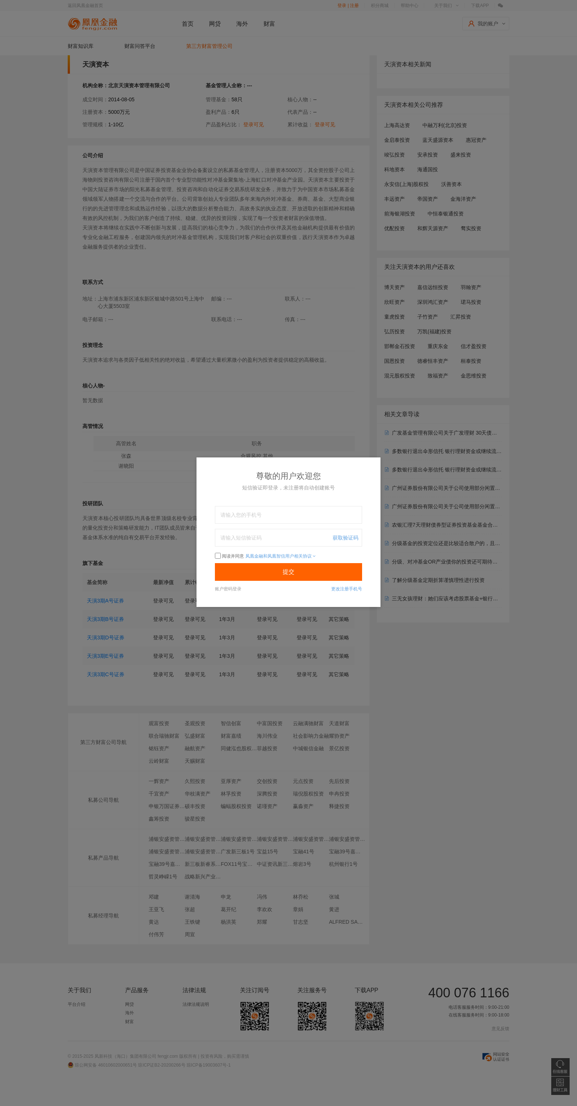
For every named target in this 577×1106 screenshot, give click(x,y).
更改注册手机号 (346, 588)
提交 (288, 572)
